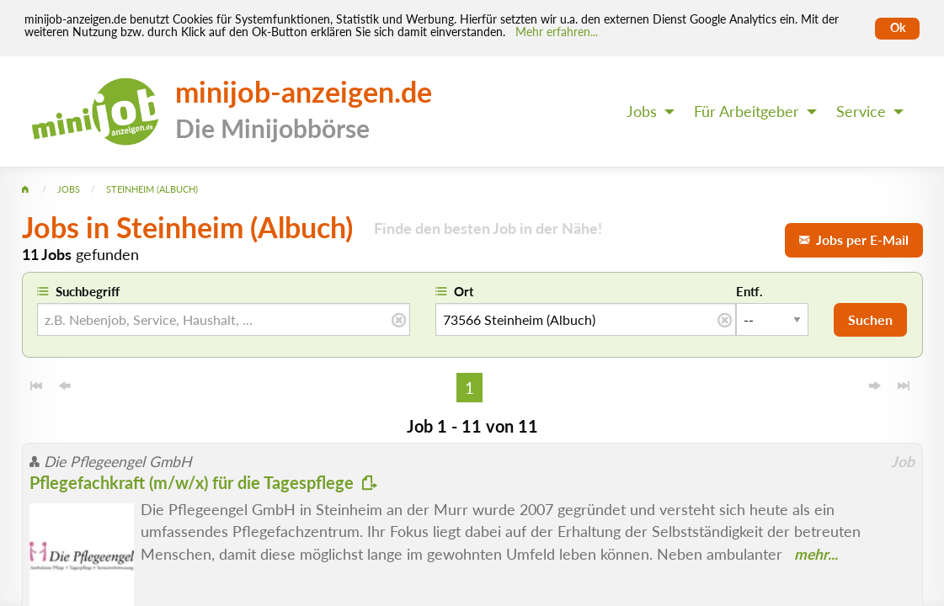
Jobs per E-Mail (854, 239)
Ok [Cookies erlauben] (897, 28)
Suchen (870, 319)
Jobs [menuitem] (642, 111)
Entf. (749, 291)
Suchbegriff (88, 291)
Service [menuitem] (861, 111)
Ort (464, 291)
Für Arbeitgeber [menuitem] (746, 111)
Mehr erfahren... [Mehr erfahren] (556, 32)
